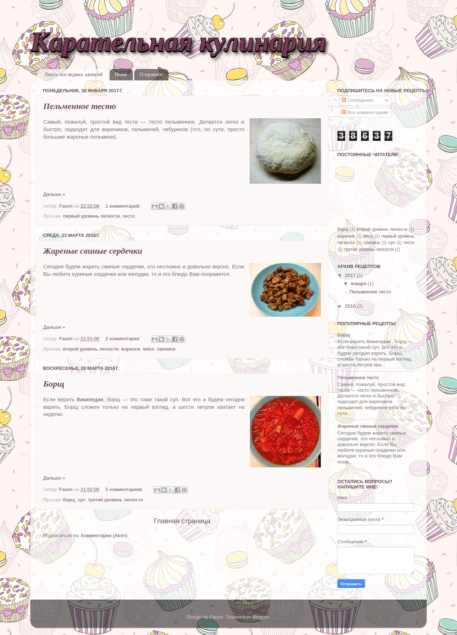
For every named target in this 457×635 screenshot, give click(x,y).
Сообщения (357, 100)
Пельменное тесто (79, 106)
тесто (128, 216)
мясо (148, 349)
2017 (351, 275)
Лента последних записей (73, 74)
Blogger (260, 617)
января (359, 283)
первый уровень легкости (91, 216)
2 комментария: (123, 338)
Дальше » (54, 194)
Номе (121, 74)
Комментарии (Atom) (104, 535)
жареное (130, 349)
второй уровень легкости (90, 349)
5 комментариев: (124, 489)
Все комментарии (364, 112)
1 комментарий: (123, 206)
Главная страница (182, 521)
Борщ (53, 383)
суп (81, 499)
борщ (69, 499)
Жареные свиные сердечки (92, 251)
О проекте (151, 74)
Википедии (90, 399)
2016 (351, 306)
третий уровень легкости (115, 499)
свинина (166, 349)
